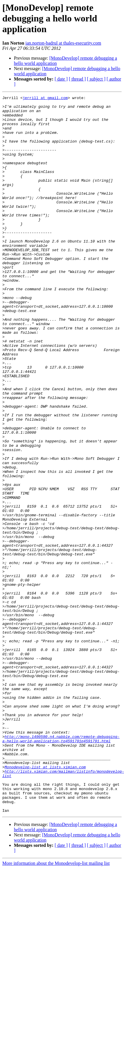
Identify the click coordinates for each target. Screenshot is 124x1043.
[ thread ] (77, 78)
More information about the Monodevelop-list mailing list (56, 1006)
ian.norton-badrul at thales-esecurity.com (63, 43)
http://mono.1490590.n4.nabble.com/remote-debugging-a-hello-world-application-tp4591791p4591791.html (61, 868)
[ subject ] (96, 78)
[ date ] (61, 78)
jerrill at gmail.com (45, 98)
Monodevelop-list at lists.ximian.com (45, 901)
